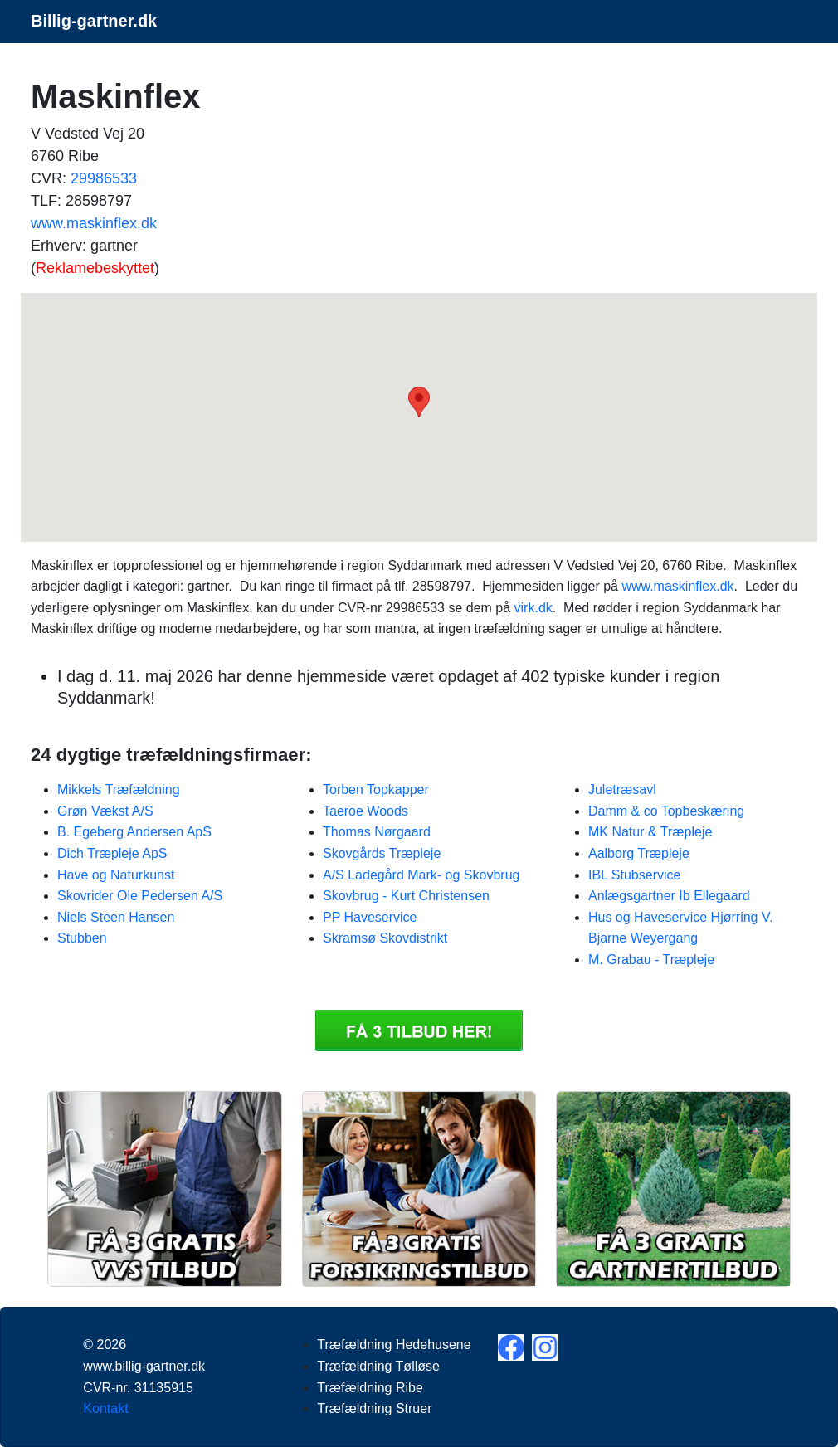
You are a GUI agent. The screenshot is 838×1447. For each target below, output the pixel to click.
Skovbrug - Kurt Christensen (406, 896)
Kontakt (105, 1408)
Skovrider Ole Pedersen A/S (139, 896)
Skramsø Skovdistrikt (385, 938)
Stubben (82, 938)
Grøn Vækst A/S (105, 811)
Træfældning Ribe (369, 1388)
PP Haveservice (370, 917)
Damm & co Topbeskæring (666, 811)
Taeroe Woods (365, 811)
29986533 (104, 178)
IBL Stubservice (634, 875)
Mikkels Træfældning (118, 789)
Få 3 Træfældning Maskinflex (419, 1030)
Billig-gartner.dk (94, 21)
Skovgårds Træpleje (382, 853)
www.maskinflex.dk (94, 223)
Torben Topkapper (376, 789)
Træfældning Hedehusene (393, 1344)
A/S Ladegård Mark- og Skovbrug (421, 875)
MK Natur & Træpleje (650, 832)
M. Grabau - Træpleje (651, 959)
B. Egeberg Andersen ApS (134, 832)
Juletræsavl (622, 789)
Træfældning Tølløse (378, 1366)
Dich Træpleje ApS (112, 853)
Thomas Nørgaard (377, 832)
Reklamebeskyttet (95, 268)
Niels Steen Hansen (115, 917)
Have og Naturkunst (115, 875)
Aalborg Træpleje (638, 853)
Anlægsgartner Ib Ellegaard (669, 896)
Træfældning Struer (374, 1408)
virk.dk (533, 608)
